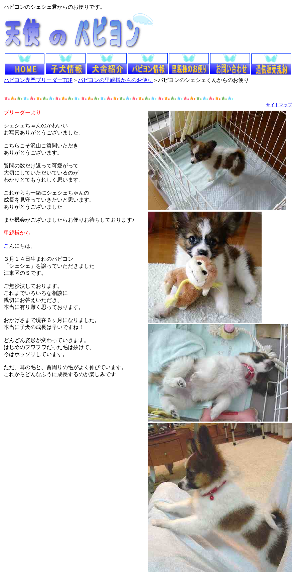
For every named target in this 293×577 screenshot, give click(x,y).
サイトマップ (279, 104)
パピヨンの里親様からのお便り (115, 80)
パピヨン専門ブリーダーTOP (38, 80)
